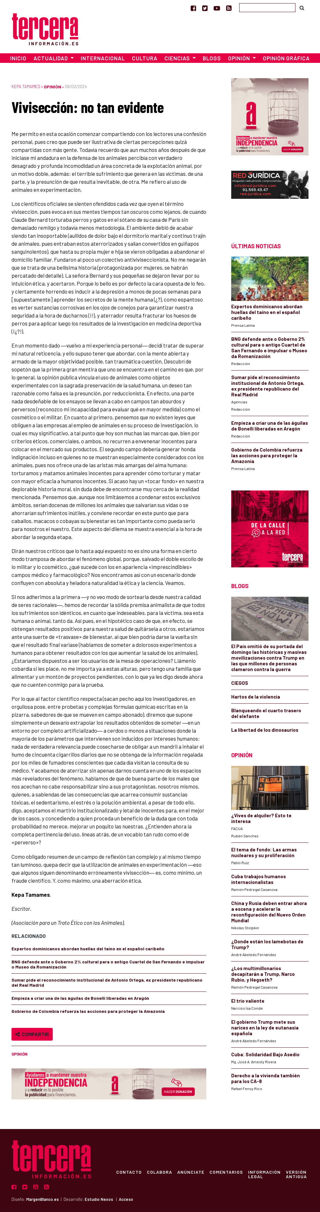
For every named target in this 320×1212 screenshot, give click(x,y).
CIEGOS (239, 683)
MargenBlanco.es (42, 1199)
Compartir (32, 1034)
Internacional (103, 58)
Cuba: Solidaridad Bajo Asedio (265, 1054)
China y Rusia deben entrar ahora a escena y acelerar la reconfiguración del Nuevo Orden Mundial (269, 911)
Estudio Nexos (99, 1199)
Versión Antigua (296, 1174)
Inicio (18, 58)
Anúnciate (190, 1171)
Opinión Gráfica (286, 58)
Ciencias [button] (177, 58)
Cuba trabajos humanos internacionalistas (258, 879)
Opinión (52, 86)
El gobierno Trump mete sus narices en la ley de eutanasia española (265, 1027)
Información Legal (264, 1174)
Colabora (159, 1171)
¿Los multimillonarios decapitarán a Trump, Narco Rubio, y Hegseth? (263, 974)
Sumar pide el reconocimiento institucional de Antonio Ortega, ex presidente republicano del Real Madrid (106, 982)
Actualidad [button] (51, 58)
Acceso (126, 1199)
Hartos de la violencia (255, 697)
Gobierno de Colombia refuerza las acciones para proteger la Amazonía (88, 1011)
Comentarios (226, 1171)
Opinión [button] (239, 58)
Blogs (212, 58)
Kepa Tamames (25, 86)
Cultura (144, 58)
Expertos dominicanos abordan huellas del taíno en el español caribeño (87, 948)
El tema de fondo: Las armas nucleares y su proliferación (264, 852)
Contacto (129, 1171)
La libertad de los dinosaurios (264, 730)
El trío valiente (247, 1001)
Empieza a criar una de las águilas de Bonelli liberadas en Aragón (80, 998)
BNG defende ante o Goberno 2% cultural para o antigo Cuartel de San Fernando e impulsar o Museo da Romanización (108, 964)
